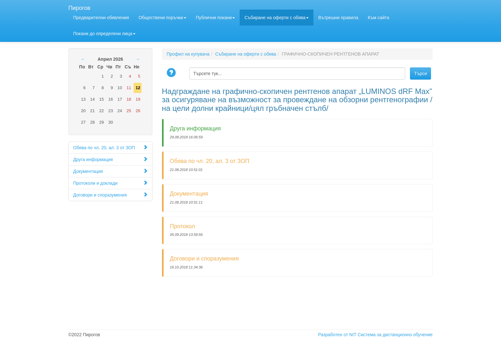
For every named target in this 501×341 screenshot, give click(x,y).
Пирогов (79, 7)
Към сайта (378, 17)
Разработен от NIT (337, 334)
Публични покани (215, 17)
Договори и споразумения (110, 195)
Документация (110, 171)
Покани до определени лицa (104, 33)
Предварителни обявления (101, 17)
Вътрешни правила (338, 17)
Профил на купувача (188, 54)
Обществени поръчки (162, 17)
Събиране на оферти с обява (276, 17)
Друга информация (110, 159)
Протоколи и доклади (110, 183)
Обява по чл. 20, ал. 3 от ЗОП (110, 147)
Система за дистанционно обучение (395, 334)
